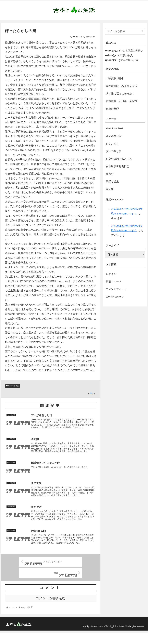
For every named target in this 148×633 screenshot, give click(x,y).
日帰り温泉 (112, 181)
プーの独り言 (113, 151)
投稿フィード (113, 281)
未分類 (110, 189)
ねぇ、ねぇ (112, 143)
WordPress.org (114, 296)
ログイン (111, 274)
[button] (142, 31)
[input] (125, 31)
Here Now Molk (115, 128)
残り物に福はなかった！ (120, 93)
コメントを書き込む (50, 601)
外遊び (110, 174)
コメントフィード (116, 289)
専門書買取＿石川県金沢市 (121, 86)
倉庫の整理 (112, 108)
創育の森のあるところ (119, 158)
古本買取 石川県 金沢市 (121, 101)
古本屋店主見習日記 (117, 166)
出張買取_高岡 (114, 78)
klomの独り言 (12, 386)
